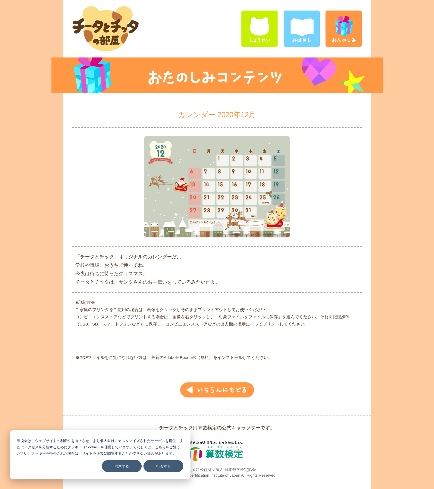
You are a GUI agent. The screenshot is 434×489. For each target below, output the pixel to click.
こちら (160, 447)
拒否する (163, 466)
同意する (122, 466)
